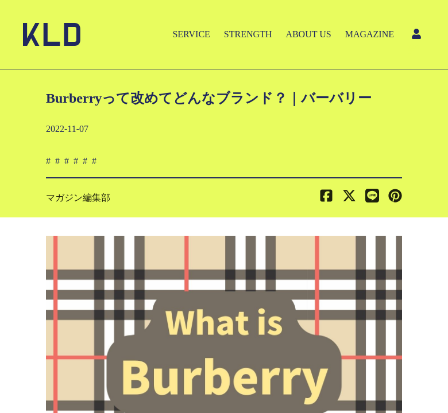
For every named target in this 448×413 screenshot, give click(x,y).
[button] (395, 198)
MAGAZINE (369, 34)
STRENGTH (248, 34)
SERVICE (191, 34)
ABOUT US (308, 34)
